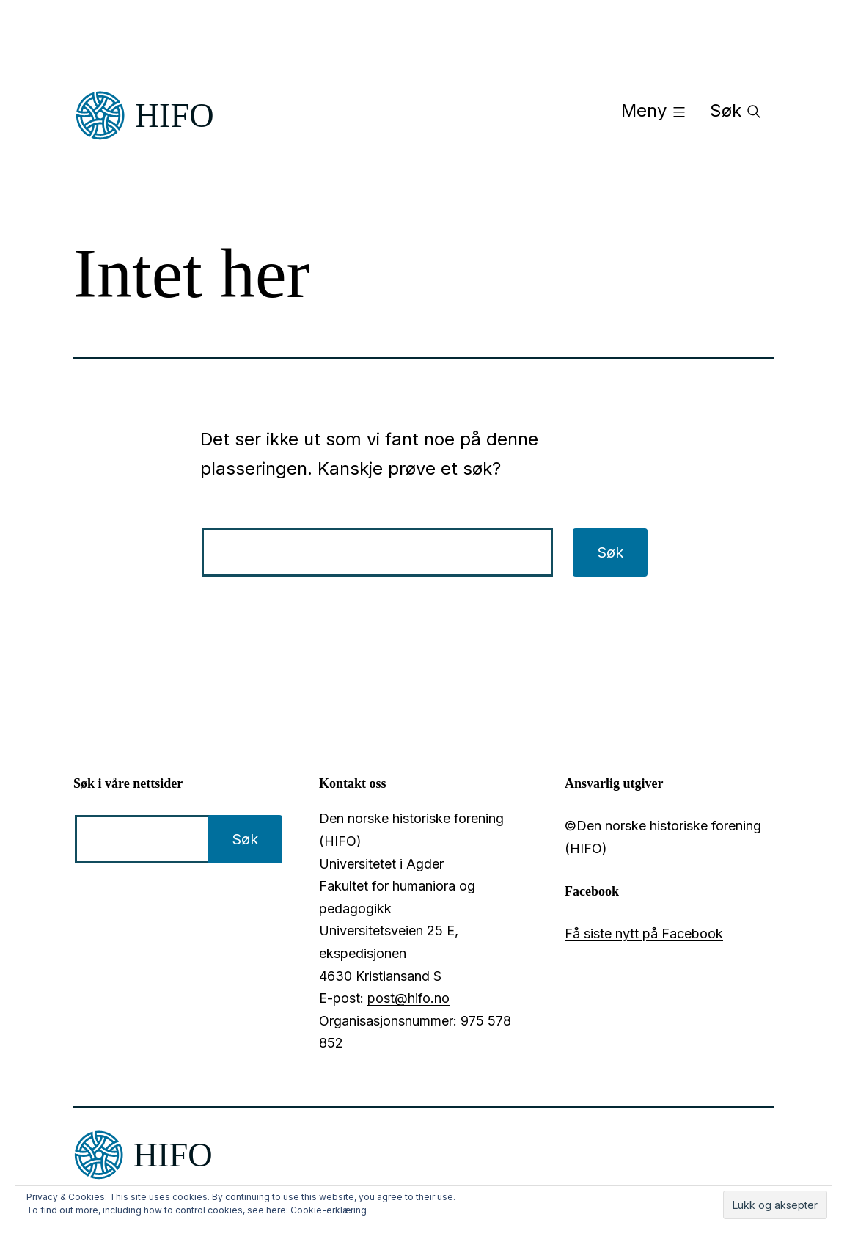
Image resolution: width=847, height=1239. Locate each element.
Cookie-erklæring (328, 1210)
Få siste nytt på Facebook (644, 933)
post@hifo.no (408, 998)
